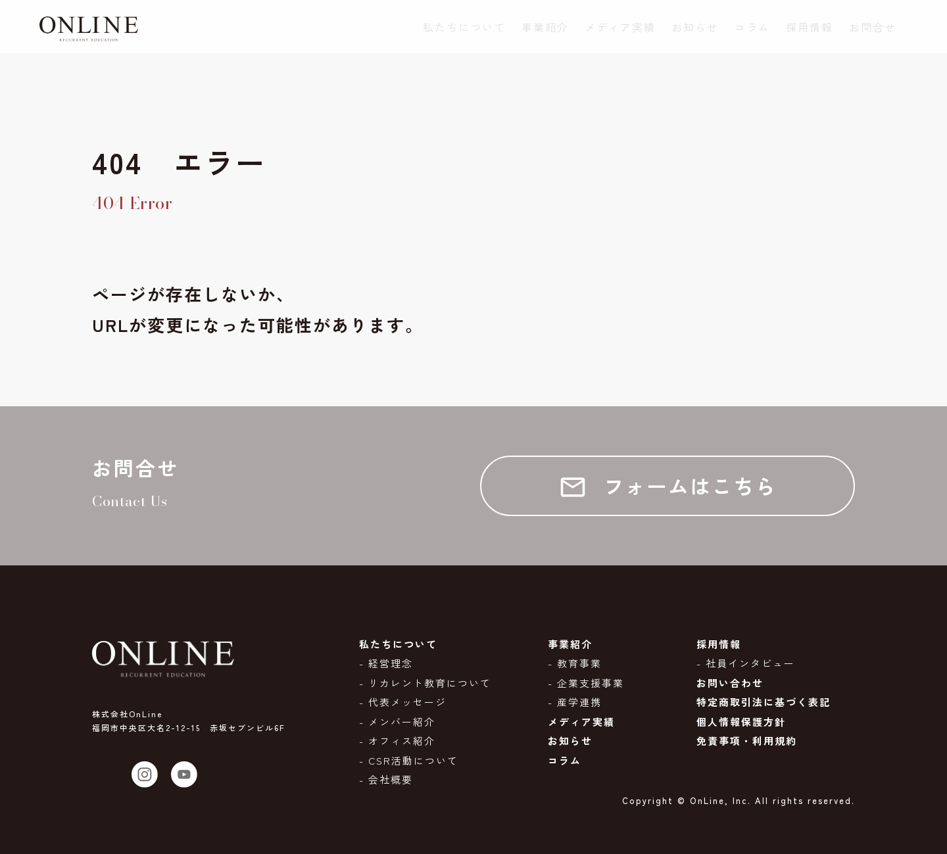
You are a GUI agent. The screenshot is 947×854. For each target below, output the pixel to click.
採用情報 (809, 27)
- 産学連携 (575, 702)
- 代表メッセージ (403, 702)
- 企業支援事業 (586, 683)
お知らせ (695, 27)
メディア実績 (620, 27)
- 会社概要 (386, 779)
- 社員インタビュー (745, 663)
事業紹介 (545, 27)
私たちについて (464, 27)
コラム (752, 27)
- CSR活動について (408, 760)
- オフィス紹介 (397, 740)
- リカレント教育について (425, 683)
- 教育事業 (575, 663)
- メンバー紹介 (397, 721)
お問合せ (872, 27)
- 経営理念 (386, 663)
